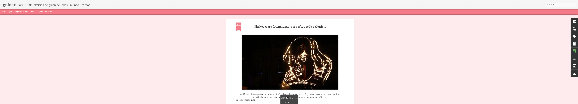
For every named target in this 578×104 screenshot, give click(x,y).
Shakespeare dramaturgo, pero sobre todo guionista (290, 26)
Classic (3, 12)
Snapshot (40, 12)
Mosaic (25, 12)
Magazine (18, 12)
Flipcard (10, 12)
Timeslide (48, 12)
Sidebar (32, 12)
